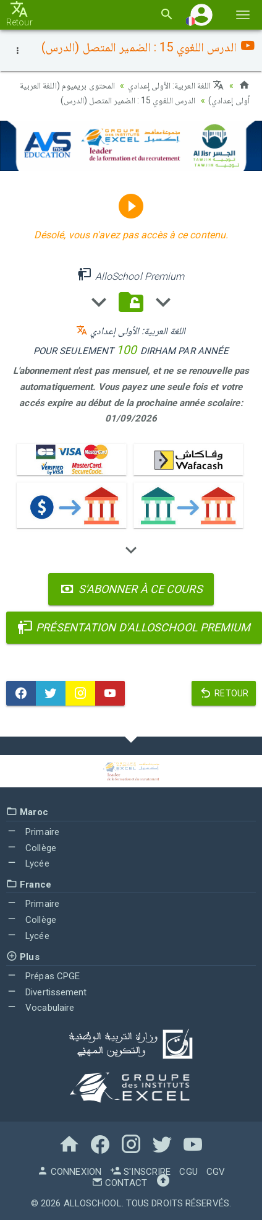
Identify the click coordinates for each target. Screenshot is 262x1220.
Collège (31, 848)
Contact (119, 1182)
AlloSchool (93, 1203)
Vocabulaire (40, 1007)
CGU (188, 1171)
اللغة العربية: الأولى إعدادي (176, 85)
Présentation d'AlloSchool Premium (134, 627)
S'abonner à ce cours (130, 588)
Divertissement (46, 992)
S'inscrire (140, 1171)
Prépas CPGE (43, 976)
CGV (215, 1171)
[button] (201, 14)
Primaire (32, 831)
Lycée (27, 863)
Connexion (69, 1171)
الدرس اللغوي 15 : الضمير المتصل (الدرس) (128, 100)
